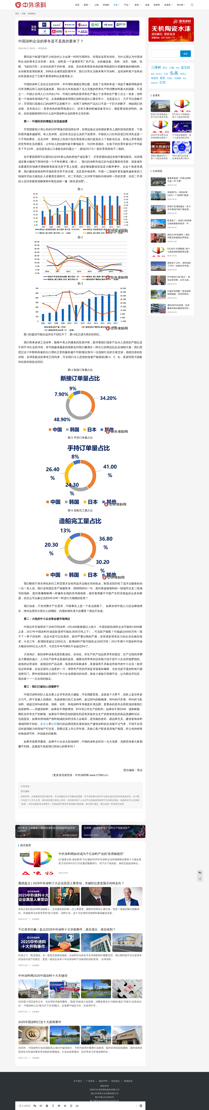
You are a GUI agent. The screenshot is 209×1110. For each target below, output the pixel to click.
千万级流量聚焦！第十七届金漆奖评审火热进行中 (181, 136)
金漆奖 (167, 5)
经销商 (106, 5)
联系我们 (115, 1081)
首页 (77, 5)
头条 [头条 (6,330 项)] (174, 73)
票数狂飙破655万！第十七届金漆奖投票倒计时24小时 (160, 157)
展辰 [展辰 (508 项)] (162, 78)
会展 (147, 5)
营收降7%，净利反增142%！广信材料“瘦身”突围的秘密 (179, 195)
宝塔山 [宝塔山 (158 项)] (183, 74)
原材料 (157, 5)
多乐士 (44, 723)
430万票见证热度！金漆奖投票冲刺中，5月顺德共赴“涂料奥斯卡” (181, 157)
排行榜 (180, 5)
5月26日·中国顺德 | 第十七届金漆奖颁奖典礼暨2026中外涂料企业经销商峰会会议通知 (181, 115)
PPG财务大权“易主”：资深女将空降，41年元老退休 (179, 280)
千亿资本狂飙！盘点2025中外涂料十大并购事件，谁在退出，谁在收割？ (67, 929)
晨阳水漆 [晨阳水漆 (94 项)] (154, 83)
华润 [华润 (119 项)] (177, 68)
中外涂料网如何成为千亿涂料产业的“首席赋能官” (91, 853)
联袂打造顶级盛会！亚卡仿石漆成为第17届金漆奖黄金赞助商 (160, 115)
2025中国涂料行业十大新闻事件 (39, 1022)
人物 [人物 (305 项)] (171, 67)
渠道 (137, 5)
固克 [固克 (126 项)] (153, 74)
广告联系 (90, 1081)
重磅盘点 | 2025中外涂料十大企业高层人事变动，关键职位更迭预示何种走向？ (71, 883)
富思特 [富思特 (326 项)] (154, 78)
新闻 (86, 5)
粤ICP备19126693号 (104, 1097)
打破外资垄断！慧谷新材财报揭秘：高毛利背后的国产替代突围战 (179, 294)
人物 (96, 5)
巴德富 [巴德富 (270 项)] (177, 78)
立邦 (54, 723)
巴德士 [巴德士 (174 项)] (170, 78)
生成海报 (24, 1105)
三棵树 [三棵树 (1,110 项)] (156, 67)
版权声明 (103, 1081)
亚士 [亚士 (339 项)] (165, 67)
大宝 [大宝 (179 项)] (166, 74)
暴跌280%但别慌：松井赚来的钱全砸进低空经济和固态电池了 (179, 308)
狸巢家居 (128, 1081)
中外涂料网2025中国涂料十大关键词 (42, 975)
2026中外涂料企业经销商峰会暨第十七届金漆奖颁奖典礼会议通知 (160, 136)
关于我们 (78, 1081)
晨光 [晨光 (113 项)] (184, 78)
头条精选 (35, 919)
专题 (115, 5)
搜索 (185, 54)
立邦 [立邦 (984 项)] (162, 82)
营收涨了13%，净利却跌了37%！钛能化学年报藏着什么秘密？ (179, 266)
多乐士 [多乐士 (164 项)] (159, 74)
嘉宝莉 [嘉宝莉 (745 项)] (185, 67)
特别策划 (42, 48)
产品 (126, 5)
